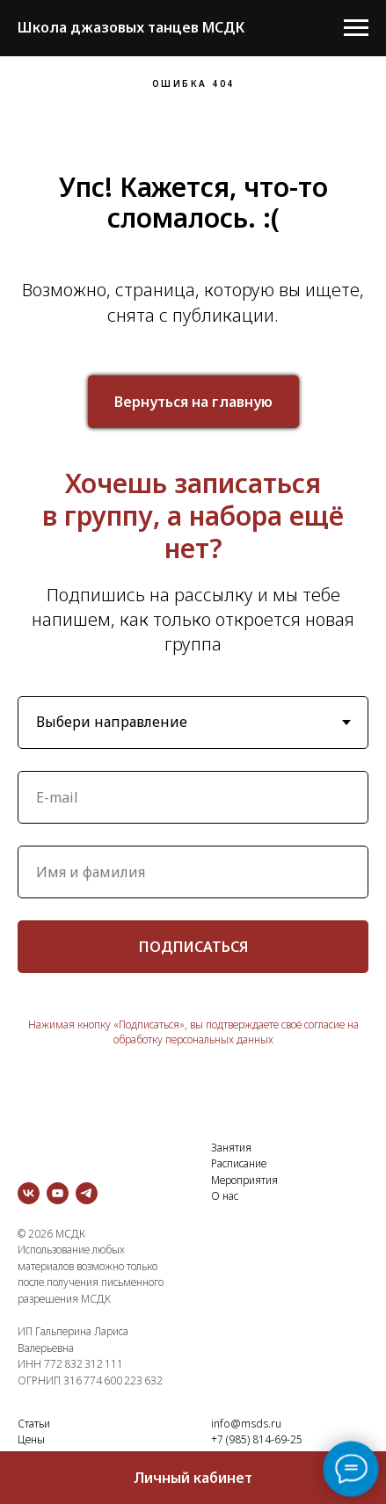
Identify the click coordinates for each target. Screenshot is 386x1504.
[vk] (29, 1193)
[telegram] (87, 1193)
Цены (31, 1439)
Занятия (231, 1147)
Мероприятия (244, 1180)
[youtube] (58, 1193)
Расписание (238, 1163)
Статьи (34, 1423)
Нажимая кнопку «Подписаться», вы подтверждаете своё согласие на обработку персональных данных (193, 1032)
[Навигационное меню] (356, 28)
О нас (224, 1195)
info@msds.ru (246, 1423)
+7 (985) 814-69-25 (256, 1439)
